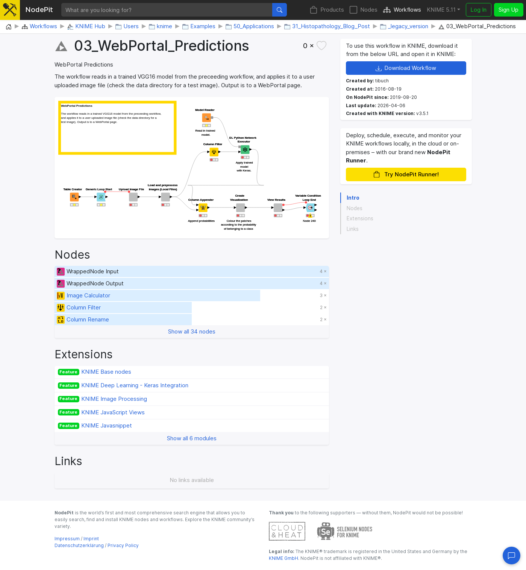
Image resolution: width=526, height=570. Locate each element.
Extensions (360, 218)
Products (327, 10)
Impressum (67, 538)
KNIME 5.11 (441, 9)
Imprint (91, 538)
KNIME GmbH (283, 558)
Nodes (363, 10)
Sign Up (508, 9)
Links (353, 229)
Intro (353, 198)
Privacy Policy (123, 545)
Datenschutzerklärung (79, 545)
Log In (478, 9)
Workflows (402, 10)
